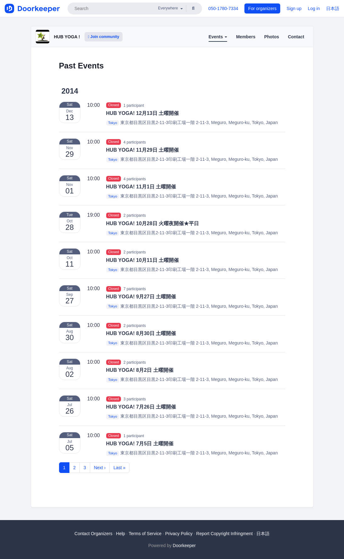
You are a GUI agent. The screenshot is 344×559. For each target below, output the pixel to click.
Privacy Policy (179, 533)
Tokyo (112, 123)
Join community (103, 37)
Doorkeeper (184, 545)
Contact (296, 36)
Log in (314, 8)
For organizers (262, 8)
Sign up (294, 8)
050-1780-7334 (223, 8)
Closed (113, 105)
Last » (119, 467)
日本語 (332, 8)
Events (218, 36)
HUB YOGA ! (67, 36)
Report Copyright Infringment (224, 533)
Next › (100, 467)
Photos (271, 36)
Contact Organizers (93, 533)
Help (120, 533)
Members (245, 36)
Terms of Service (145, 533)
